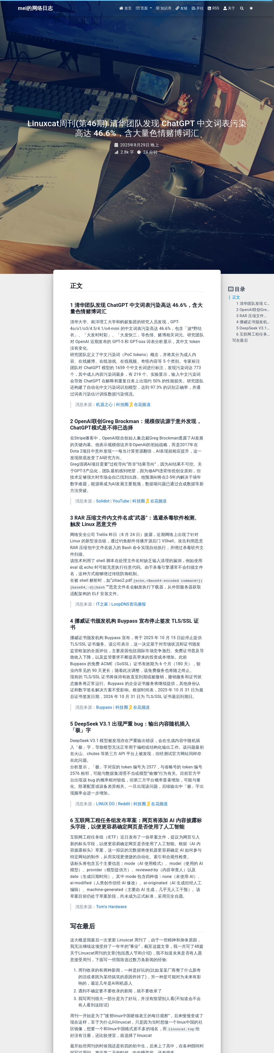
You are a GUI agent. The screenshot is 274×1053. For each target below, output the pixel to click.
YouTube (121, 501)
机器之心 (104, 404)
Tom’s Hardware (111, 906)
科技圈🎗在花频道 (133, 404)
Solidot (102, 501)
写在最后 (240, 340)
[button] (144, 8)
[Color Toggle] (251, 8)
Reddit (124, 803)
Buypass (104, 707)
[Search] (242, 8)
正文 (236, 297)
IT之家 (102, 604)
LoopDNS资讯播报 (128, 604)
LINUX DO (105, 803)
